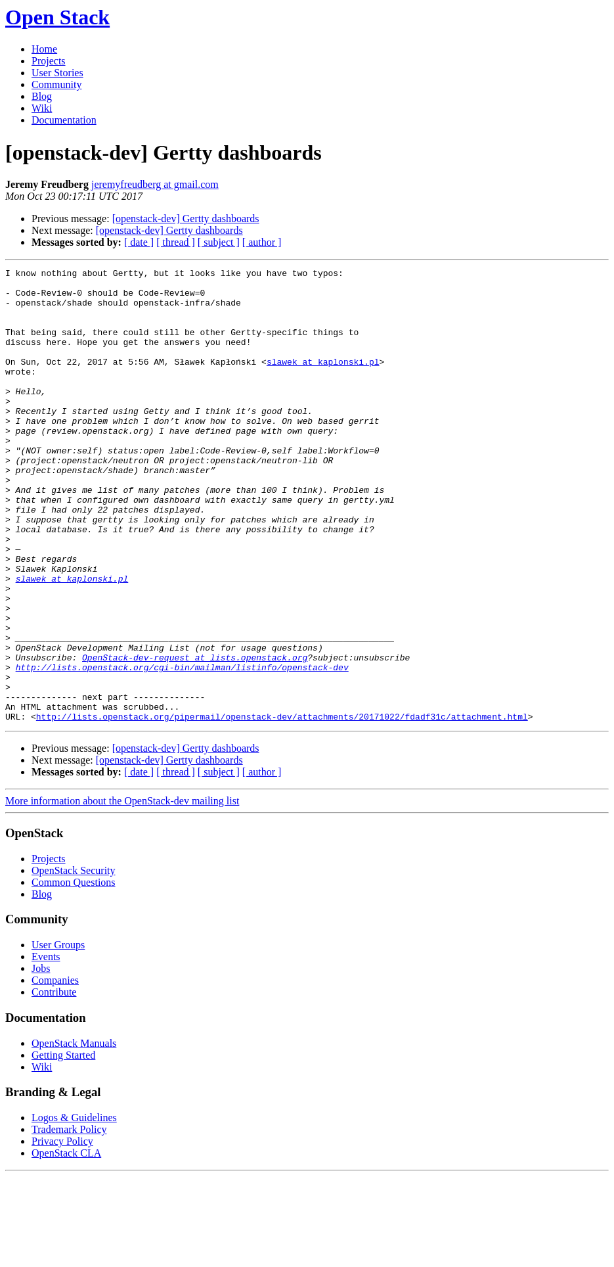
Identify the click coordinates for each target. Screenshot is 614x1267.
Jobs (41, 1059)
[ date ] (139, 242)
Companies (55, 1070)
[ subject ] (219, 242)
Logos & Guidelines (74, 1208)
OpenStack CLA (66, 1243)
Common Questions (74, 973)
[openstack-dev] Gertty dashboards (185, 218)
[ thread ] (175, 242)
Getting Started (63, 1145)
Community (56, 84)
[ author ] (262, 242)
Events (46, 1047)
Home (44, 49)
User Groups (58, 1035)
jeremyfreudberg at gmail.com (155, 184)
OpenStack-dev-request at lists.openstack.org (194, 736)
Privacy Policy (62, 1231)
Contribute (54, 1082)
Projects (49, 60)
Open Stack (57, 17)
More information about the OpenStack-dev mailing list (122, 891)
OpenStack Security (74, 961)
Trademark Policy (69, 1220)
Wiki (42, 108)
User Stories (57, 72)
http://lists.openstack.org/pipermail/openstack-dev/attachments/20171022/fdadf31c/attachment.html (282, 807)
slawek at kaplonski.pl (323, 381)
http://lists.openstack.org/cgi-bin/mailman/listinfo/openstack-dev (182, 748)
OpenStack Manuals (74, 1134)
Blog (42, 96)
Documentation (64, 120)
